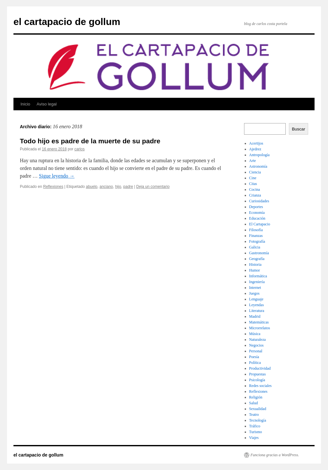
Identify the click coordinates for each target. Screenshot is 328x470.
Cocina (254, 189)
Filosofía (256, 230)
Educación (257, 218)
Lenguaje (256, 299)
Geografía (257, 258)
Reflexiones (53, 186)
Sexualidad (257, 409)
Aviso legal (47, 104)
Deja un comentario (152, 186)
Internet (255, 287)
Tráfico (254, 426)
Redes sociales (260, 385)
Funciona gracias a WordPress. (274, 455)
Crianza (255, 195)
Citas (253, 183)
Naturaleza (257, 339)
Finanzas (256, 235)
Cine (253, 178)
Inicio (25, 104)
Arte (252, 160)
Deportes (256, 207)
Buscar (298, 129)
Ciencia (255, 172)
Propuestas (257, 374)
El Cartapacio (259, 224)
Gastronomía (259, 253)
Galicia (254, 247)
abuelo (91, 186)
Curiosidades (259, 201)
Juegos (254, 293)
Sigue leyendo (57, 176)
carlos (79, 149)
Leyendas (256, 305)
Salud (253, 403)
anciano (106, 186)
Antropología (259, 155)
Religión (255, 397)
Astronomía (258, 166)
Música (254, 334)
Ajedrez (255, 149)
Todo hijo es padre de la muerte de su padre (90, 141)
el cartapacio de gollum (66, 21)
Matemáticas (259, 322)
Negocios (256, 345)
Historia (255, 264)
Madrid (254, 316)
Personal (255, 351)
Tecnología (257, 420)
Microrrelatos (259, 328)
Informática (258, 276)
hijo (118, 186)
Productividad (260, 368)
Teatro (254, 414)
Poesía (254, 357)
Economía (257, 212)
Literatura (256, 310)
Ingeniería (257, 282)
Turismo (255, 432)
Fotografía (257, 241)
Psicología (257, 380)
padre (128, 186)
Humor (254, 270)
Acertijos (256, 143)
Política (255, 362)
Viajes (254, 437)
